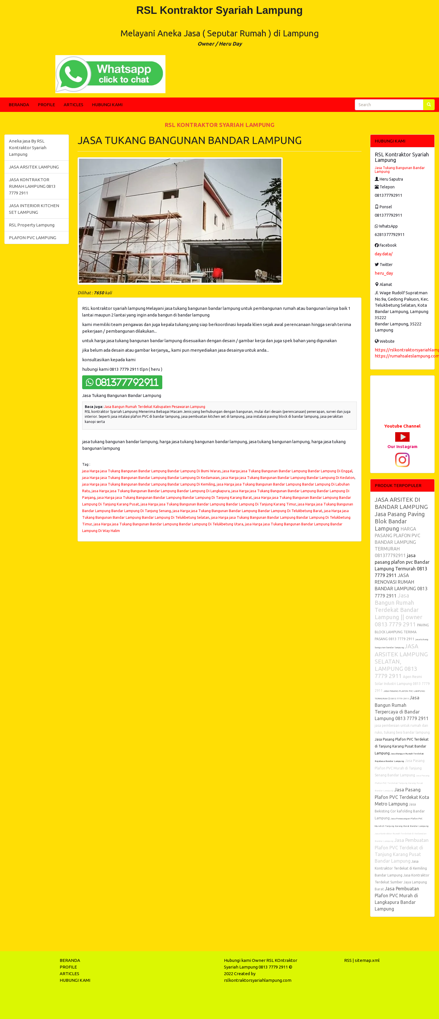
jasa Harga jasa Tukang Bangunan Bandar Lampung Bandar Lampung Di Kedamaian (151, 477)
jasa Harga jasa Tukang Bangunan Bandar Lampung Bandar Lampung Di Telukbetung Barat (247, 511)
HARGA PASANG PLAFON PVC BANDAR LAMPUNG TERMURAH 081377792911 (397, 542)
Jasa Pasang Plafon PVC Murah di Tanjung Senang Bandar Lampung (400, 768)
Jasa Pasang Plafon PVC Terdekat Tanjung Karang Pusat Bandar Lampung (402, 783)
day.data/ (384, 253)
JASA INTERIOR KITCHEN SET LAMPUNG (34, 209)
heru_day (384, 273)
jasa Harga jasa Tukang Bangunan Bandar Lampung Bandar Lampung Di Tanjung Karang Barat (174, 497)
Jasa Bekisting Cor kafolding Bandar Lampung (400, 811)
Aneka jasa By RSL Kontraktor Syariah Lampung (27, 147)
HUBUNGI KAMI (107, 104)
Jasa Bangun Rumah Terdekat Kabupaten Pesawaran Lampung (154, 407)
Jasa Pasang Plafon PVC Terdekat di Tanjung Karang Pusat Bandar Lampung (402, 746)
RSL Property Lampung (31, 224)
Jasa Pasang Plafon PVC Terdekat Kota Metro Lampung (402, 796)
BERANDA (19, 104)
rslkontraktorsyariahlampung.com (257, 980)
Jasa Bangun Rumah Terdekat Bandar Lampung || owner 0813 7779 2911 (398, 609)
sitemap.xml (367, 960)
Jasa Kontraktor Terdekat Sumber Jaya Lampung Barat (402, 882)
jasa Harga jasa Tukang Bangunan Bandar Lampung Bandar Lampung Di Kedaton (288, 477)
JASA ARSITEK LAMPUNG (34, 166)
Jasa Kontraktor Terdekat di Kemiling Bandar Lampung (401, 868)
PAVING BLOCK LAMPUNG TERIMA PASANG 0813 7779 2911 (402, 632)
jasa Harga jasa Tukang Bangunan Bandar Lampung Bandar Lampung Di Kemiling (148, 484)
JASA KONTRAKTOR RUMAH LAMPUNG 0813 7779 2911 (32, 186)
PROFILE (46, 104)
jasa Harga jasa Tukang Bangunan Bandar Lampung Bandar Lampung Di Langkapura (161, 491)
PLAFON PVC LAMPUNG (32, 237)
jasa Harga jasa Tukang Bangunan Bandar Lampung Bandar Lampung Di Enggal (287, 471)
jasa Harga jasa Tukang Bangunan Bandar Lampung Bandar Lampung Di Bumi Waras (151, 471)
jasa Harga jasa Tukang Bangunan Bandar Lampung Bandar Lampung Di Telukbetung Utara (168, 524)
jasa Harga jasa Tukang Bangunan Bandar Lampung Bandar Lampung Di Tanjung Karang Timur (218, 504)
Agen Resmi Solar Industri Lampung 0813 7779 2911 (402, 683)
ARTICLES (73, 104)
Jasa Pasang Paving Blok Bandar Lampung (400, 521)
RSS (348, 960)
